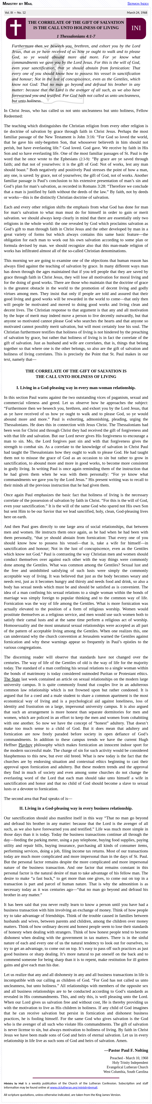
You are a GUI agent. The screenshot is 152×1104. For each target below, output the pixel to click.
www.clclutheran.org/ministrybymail (73, 1087)
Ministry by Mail (17, 3)
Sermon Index (138, 3)
